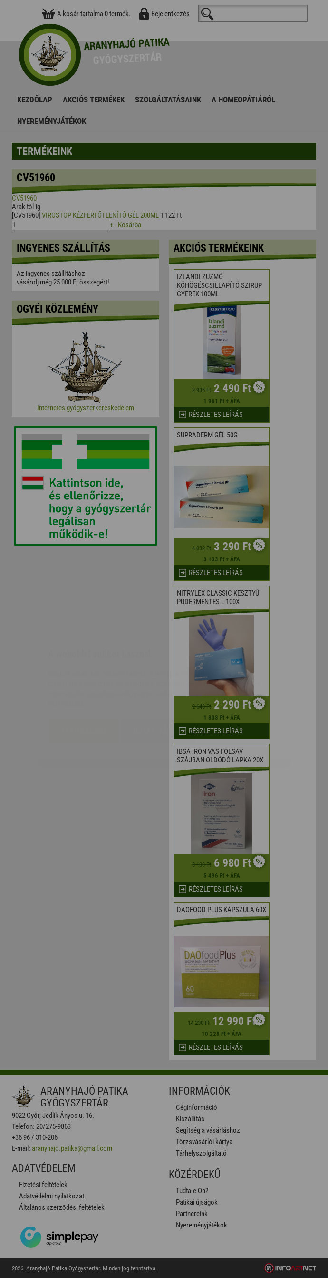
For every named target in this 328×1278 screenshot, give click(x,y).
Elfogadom (83, 674)
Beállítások (158, 674)
